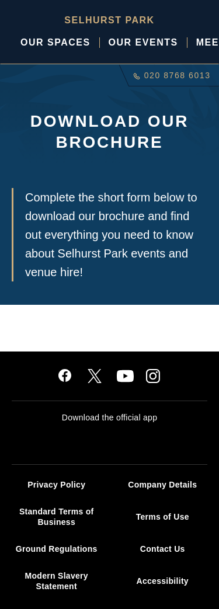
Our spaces (55, 42)
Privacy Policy (56, 484)
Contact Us (162, 549)
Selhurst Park (109, 20)
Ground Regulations (57, 549)
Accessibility (163, 581)
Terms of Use (162, 516)
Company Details (162, 484)
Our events (143, 42)
